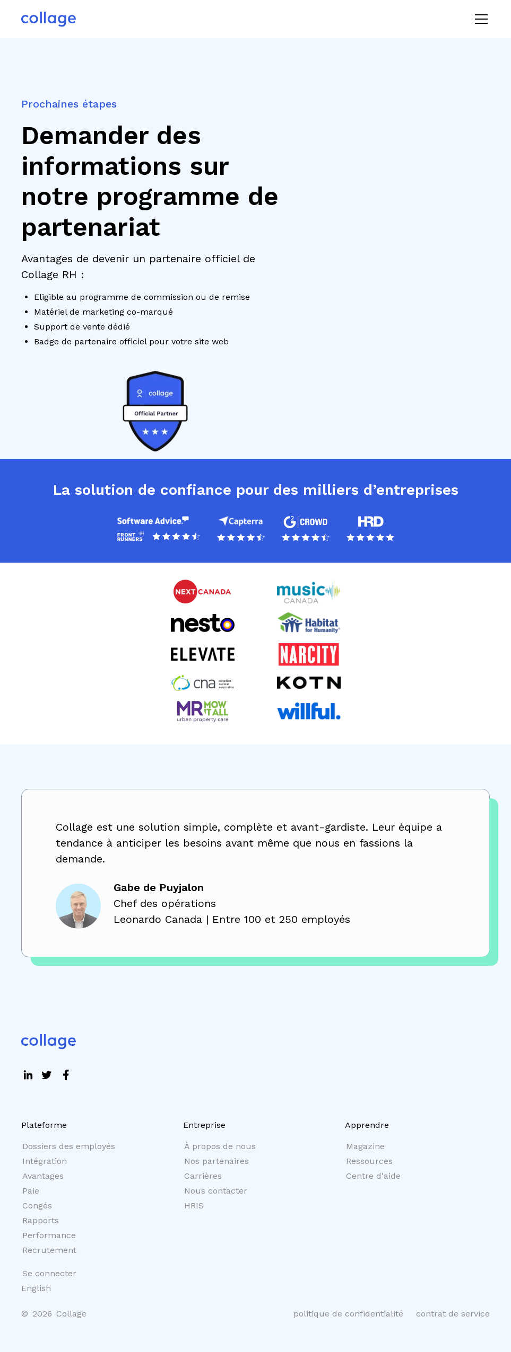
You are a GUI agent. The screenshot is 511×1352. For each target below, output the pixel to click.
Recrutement (49, 1250)
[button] (479, 19)
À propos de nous (220, 1146)
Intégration (44, 1161)
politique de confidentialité (348, 1314)
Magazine (365, 1146)
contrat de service (453, 1314)
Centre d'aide (373, 1176)
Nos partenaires (216, 1161)
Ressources (369, 1161)
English (36, 1288)
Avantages (43, 1176)
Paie (30, 1191)
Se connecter (49, 1273)
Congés (37, 1205)
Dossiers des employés (68, 1146)
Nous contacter (215, 1191)
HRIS (194, 1205)
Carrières (203, 1176)
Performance (49, 1235)
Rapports (40, 1220)
